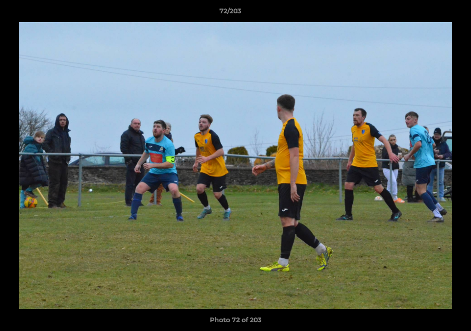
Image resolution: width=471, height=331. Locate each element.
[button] (432, 13)
